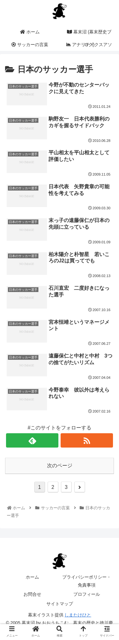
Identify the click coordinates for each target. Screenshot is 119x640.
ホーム (32, 577)
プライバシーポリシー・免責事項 (86, 581)
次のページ (59, 465)
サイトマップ (59, 603)
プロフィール (86, 594)
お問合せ (32, 594)
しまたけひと (77, 614)
